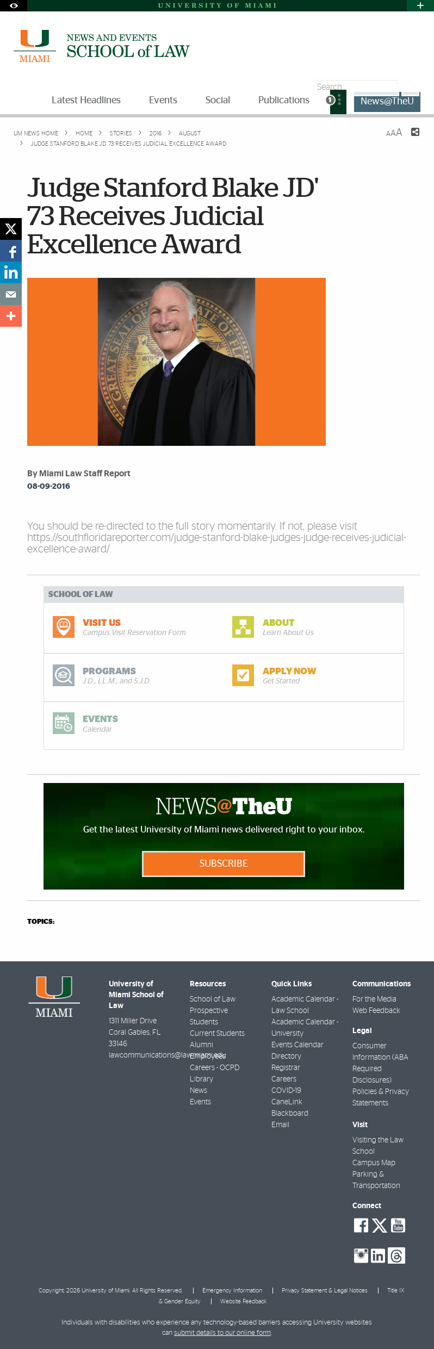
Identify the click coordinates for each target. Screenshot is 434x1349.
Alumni (201, 1045)
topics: (40, 921)
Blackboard (289, 1113)
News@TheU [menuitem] (387, 102)
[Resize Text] (394, 133)
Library (201, 1079)
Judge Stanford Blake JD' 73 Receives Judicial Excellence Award (128, 144)
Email (280, 1125)
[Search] (410, 87)
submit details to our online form (222, 1332)
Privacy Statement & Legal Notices (325, 1291)
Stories (120, 133)
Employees (208, 1056)
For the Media (374, 999)
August (189, 133)
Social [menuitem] (218, 100)
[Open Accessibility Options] (13, 5)
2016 (155, 133)
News (198, 1091)
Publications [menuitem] (283, 100)
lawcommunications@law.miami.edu (167, 1055)
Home (83, 133)
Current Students (217, 1033)
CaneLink (286, 1102)
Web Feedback (376, 1011)
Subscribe (224, 864)
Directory (286, 1056)
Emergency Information (232, 1291)
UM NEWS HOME (36, 133)
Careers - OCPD (214, 1068)
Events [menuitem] (163, 100)
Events (200, 1102)
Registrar (285, 1068)
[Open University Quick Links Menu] (420, 5)
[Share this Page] (408, 139)
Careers (283, 1079)
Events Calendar (297, 1045)
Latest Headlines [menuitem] (86, 100)
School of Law (212, 999)
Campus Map (373, 1163)
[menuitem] (338, 102)
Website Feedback (243, 1301)
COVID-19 (286, 1091)
